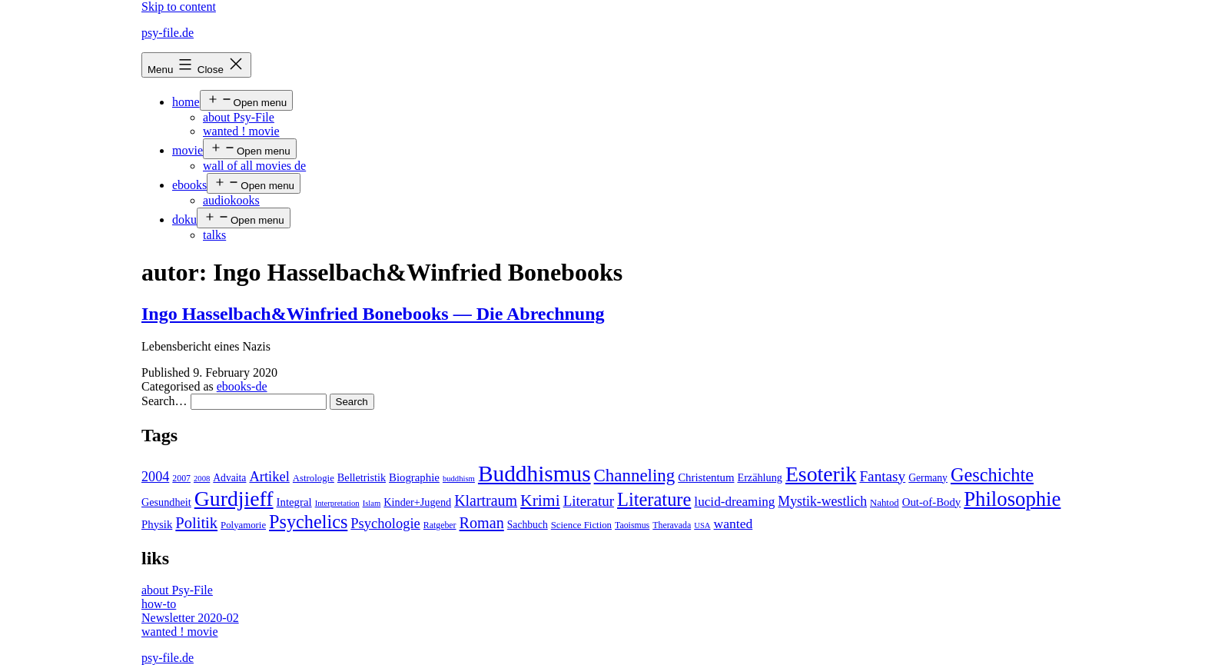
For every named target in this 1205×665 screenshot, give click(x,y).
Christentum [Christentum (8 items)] (706, 477)
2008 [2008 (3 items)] (202, 478)
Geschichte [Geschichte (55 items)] (992, 474)
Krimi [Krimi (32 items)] (540, 500)
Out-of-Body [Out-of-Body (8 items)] (931, 502)
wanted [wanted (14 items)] (733, 523)
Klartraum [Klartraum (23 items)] (485, 500)
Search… (164, 400)
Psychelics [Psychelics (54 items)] (308, 521)
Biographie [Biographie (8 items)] (414, 477)
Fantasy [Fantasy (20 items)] (882, 476)
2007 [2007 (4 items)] (181, 478)
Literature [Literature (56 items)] (654, 499)
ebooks (189, 184)
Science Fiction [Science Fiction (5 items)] (581, 525)
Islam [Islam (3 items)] (372, 503)
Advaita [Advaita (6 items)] (229, 478)
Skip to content (178, 6)
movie (187, 150)
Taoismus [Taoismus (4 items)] (632, 525)
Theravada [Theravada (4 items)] (671, 525)
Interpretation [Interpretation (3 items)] (337, 503)
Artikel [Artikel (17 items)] (269, 476)
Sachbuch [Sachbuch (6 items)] (527, 524)
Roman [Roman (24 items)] (482, 522)
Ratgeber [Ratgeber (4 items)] (439, 525)
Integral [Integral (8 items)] (294, 502)
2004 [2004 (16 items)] (155, 476)
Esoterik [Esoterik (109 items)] (821, 474)
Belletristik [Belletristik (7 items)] (361, 477)
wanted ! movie (241, 131)
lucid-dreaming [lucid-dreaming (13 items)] (734, 501)
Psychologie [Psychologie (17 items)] (385, 523)
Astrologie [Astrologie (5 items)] (313, 478)
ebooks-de (242, 386)
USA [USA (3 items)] (702, 525)
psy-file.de (167, 32)
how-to (158, 603)
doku (184, 219)
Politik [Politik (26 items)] (196, 522)
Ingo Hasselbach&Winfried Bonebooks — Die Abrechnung (373, 314)
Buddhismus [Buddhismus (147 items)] (534, 473)
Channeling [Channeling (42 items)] (635, 475)
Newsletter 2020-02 (190, 617)
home (186, 101)
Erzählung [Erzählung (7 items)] (759, 477)
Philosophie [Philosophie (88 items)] (1012, 498)
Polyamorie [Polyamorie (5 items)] (243, 525)
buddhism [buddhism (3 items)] (459, 478)
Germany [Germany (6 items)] (928, 478)
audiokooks (231, 200)
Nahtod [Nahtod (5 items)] (884, 502)
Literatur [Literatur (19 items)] (588, 501)
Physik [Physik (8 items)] (156, 524)
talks (214, 234)
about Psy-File (238, 117)
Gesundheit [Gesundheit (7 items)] (166, 502)
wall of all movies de (254, 165)
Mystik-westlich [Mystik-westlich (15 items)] (822, 501)
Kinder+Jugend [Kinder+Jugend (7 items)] (417, 502)
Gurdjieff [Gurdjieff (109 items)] (234, 498)
